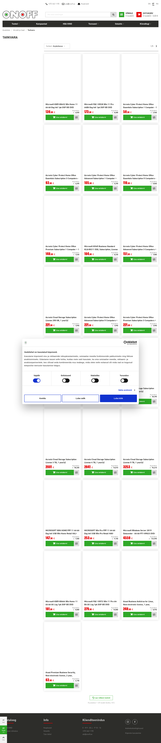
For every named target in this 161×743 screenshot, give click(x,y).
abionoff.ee (70, 4)
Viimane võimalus (11, 731)
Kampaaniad (41, 23)
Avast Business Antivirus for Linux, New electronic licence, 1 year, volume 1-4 (138, 604)
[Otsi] (80, 14)
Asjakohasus (59, 46)
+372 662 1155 (53, 4)
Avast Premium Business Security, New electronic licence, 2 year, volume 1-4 (61, 675)
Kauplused (85, 4)
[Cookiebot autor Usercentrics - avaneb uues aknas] (125, 343)
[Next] (156, 46)
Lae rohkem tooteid (102, 698)
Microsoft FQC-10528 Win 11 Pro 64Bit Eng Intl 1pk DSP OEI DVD (99, 106)
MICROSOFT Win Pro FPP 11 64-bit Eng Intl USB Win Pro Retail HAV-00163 (99, 533)
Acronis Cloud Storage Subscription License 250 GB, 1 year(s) (61, 319)
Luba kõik (118, 398)
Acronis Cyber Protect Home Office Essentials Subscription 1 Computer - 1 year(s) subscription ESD (140, 107)
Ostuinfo (118, 23)
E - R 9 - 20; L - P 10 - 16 (92, 728)
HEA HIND (67, 23)
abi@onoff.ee (87, 734)
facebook (134, 721)
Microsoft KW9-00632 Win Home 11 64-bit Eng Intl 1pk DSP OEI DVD (62, 106)
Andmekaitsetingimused (134, 728)
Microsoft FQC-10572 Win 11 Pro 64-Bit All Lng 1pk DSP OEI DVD (100, 603)
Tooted (15, 23)
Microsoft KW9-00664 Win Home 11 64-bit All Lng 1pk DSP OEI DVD (62, 603)
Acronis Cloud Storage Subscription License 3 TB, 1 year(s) (61, 461)
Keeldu (42, 398)
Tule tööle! (47, 734)
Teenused (92, 23)
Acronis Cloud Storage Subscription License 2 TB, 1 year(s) (138, 390)
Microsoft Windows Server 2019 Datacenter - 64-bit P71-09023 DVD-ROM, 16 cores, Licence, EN (139, 533)
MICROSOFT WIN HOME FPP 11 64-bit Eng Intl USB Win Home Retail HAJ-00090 (62, 533)
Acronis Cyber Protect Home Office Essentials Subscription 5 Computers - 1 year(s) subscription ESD (139, 178)
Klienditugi (144, 23)
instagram (127, 721)
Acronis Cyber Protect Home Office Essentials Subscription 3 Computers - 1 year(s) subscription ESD (62, 178)
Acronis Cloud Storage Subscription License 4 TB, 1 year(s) (99, 461)
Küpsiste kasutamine (133, 733)
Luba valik (80, 398)
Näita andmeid (125, 390)
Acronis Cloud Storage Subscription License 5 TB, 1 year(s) (138, 461)
